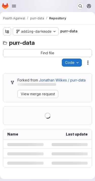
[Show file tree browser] (7, 31)
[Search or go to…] (80, 6)
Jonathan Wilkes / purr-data (62, 80)
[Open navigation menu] (14, 6)
